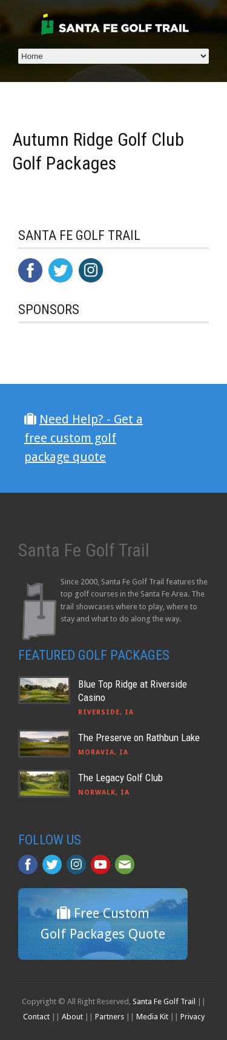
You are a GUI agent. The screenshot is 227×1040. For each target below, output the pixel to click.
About (72, 1016)
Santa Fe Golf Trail (164, 1001)
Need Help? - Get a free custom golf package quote (83, 438)
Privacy (192, 1016)
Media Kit (152, 1016)
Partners (109, 1016)
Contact (36, 1016)
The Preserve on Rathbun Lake (139, 737)
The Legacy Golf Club (120, 777)
